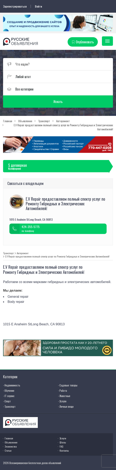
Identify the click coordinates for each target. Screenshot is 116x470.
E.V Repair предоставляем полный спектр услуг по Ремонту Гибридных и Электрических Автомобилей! (57, 256)
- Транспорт (9, 406)
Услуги (63, 438)
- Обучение (8, 390)
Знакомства (11, 446)
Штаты (63, 442)
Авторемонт (22, 253)
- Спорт (7, 401)
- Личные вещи (66, 406)
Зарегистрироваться (15, 6)
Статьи (8, 450)
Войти (38, 6)
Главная (9, 438)
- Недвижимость (11, 385)
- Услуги (62, 401)
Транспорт (8, 253)
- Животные (64, 395)
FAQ (61, 446)
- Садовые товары (67, 385)
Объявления (11, 442)
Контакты (64, 450)
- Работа (62, 390)
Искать (58, 101)
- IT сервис (8, 395)
